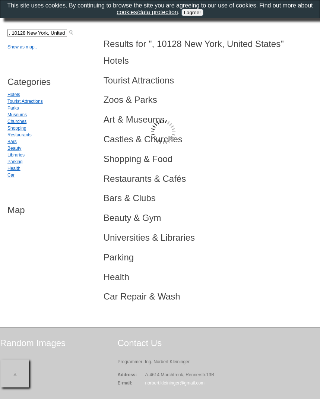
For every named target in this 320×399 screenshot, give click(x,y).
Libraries (16, 155)
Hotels (13, 94)
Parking (15, 161)
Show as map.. (22, 47)
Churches (16, 121)
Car (11, 175)
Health (13, 168)
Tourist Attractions (25, 101)
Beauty (14, 148)
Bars (12, 141)
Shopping (16, 128)
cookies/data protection (147, 12)
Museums (17, 114)
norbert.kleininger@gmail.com (175, 383)
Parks (13, 108)
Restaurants (19, 134)
